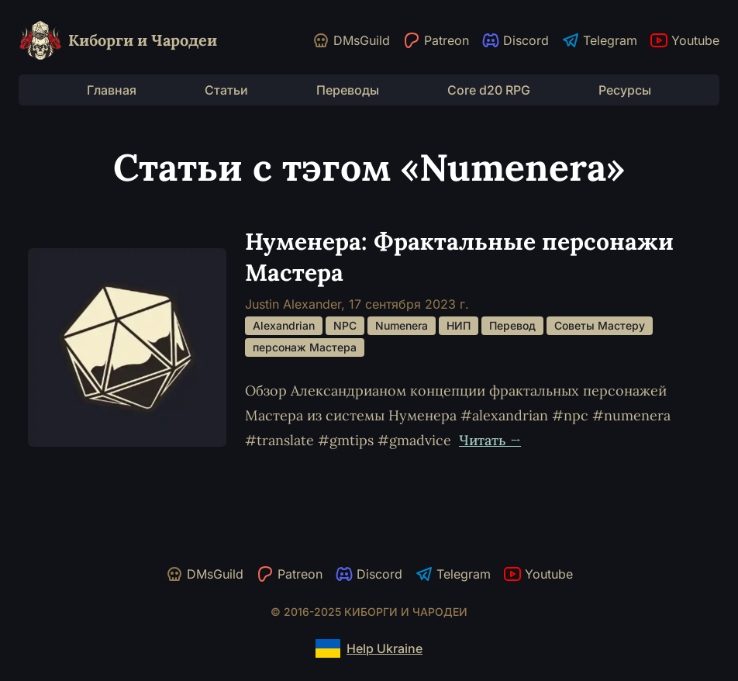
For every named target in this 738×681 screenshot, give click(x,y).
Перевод (512, 325)
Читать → (490, 440)
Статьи (226, 90)
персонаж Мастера (305, 347)
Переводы (347, 90)
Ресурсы (624, 90)
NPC (345, 325)
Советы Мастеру (599, 325)
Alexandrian (284, 325)
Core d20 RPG (488, 90)
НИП (458, 325)
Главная (111, 90)
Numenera (401, 325)
